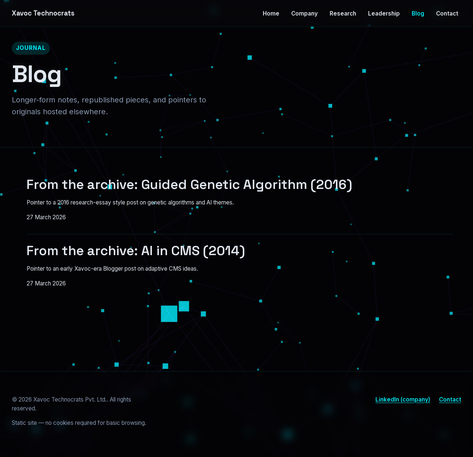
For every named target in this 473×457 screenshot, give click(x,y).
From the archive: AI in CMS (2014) (136, 250)
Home (271, 13)
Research (343, 13)
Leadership (384, 13)
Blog (418, 13)
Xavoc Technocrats (43, 13)
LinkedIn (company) (402, 399)
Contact (447, 13)
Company (304, 13)
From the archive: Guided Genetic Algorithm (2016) (189, 184)
